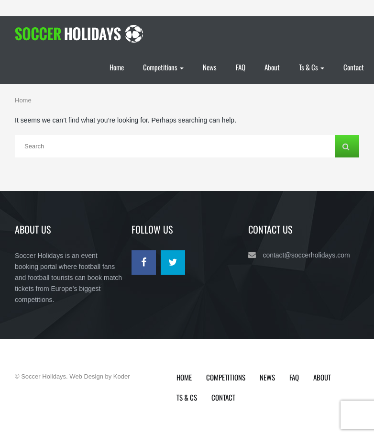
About (272, 67)
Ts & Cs (311, 67)
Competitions (163, 67)
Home (117, 67)
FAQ (240, 67)
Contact (353, 67)
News (210, 67)
